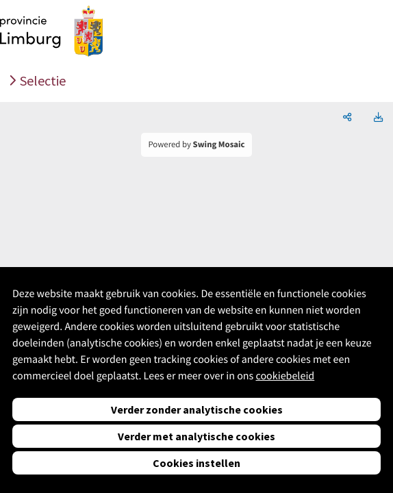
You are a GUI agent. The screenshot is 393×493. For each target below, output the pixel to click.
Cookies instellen (196, 463)
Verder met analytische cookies (196, 436)
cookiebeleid (284, 376)
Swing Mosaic (219, 144)
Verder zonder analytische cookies (197, 409)
